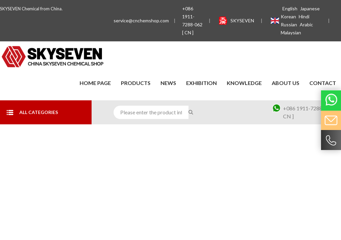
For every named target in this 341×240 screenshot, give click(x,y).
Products (136, 83)
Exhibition (201, 83)
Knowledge (244, 83)
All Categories (32, 112)
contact (322, 83)
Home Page (95, 83)
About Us (285, 83)
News (168, 83)
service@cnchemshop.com (141, 20)
